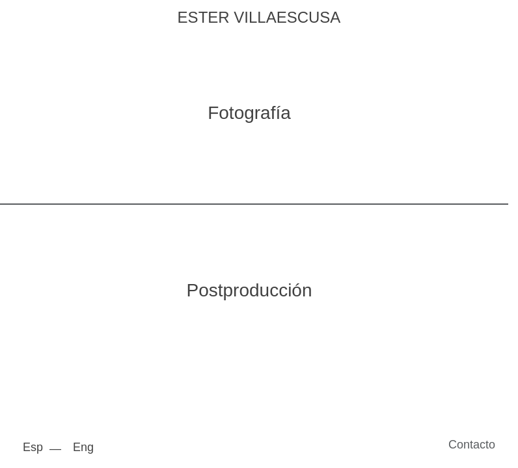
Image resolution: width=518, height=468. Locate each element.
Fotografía (249, 113)
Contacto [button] (471, 444)
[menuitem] (36, 447)
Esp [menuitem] (33, 447)
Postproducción (249, 290)
